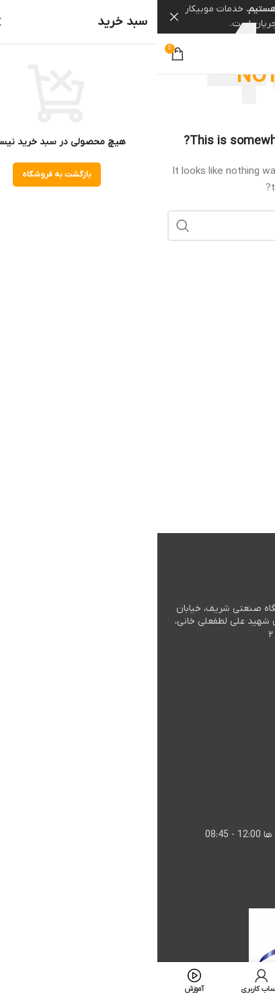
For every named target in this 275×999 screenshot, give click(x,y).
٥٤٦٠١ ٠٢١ (195, 674)
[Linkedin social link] (195, 53)
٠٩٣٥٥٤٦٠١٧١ (180, 714)
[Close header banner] (17, 17)
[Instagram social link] (214, 53)
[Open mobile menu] (251, 53)
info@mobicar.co (202, 794)
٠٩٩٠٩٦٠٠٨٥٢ (192, 754)
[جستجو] (137, 224)
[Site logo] (138, 53)
